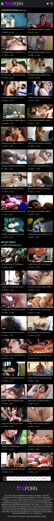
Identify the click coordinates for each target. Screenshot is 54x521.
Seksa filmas (48, 506)
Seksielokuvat (46, 501)
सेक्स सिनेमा (23, 513)
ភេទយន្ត (9, 506)
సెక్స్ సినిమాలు (28, 504)
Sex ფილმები (32, 501)
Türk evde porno (48, 499)
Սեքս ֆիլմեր (24, 501)
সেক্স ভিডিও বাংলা (15, 501)
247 (44, 479)
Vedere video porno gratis (25, 497)
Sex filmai (5, 508)
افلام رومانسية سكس (13, 499)
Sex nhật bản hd (38, 497)
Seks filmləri (47, 510)
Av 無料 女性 (36, 511)
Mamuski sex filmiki (30, 510)
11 (39, 479)
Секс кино (41, 506)
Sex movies (13, 497)
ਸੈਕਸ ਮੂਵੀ (4, 506)
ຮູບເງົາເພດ (50, 511)
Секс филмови (22, 508)
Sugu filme (16, 511)
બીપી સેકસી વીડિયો (39, 503)
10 (35, 479)
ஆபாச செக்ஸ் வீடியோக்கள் (26, 503)
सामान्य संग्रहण (35, 504)
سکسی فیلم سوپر (39, 499)
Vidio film (43, 511)
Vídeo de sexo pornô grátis (26, 499)
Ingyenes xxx (8, 501)
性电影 (14, 506)
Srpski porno (40, 510)
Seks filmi (46, 508)
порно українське (21, 506)
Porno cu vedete (32, 506)
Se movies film (12, 508)
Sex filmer (38, 501)
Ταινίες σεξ (23, 511)
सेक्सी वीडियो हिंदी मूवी (18, 504)
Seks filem (14, 510)
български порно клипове (10, 503)
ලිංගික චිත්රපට (30, 513)
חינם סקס (29, 511)
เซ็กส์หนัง (8, 510)
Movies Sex (38, 513)
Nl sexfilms (6, 497)
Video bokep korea (7, 511)
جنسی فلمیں (42, 504)
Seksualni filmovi (32, 508)
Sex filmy (40, 508)
